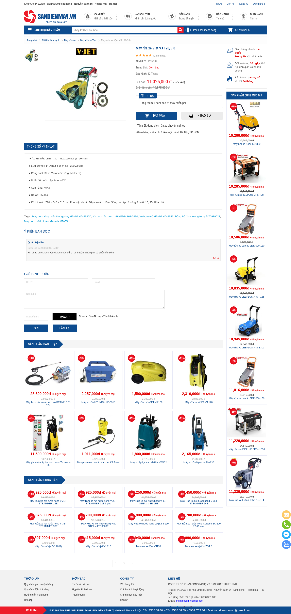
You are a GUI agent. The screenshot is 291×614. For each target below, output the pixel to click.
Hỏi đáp (28, 600)
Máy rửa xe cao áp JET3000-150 (246, 398)
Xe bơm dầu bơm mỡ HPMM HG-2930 (115, 216)
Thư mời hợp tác (81, 584)
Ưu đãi (148, 96)
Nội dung (94, 299)
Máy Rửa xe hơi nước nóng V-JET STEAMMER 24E (198, 502)
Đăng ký (243, 3)
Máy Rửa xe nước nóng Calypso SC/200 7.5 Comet (199, 525)
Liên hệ (231, 3)
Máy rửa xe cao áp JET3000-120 (246, 245)
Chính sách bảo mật (131, 594)
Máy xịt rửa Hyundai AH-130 (198, 462)
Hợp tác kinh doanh (82, 589)
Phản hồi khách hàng (205, 30)
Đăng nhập (259, 3)
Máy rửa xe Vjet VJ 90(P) (48, 546)
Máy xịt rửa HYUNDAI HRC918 (98, 402)
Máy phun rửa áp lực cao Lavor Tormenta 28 (48, 464)
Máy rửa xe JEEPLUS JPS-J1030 (246, 449)
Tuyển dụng (78, 594)
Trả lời (216, 258)
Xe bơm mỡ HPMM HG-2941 (156, 216)
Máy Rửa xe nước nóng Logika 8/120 (149, 523)
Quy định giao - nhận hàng (38, 584)
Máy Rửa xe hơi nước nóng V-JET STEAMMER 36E (48, 525)
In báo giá (204, 115)
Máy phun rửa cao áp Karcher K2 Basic (98, 462)
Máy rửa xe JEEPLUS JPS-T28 (246, 194)
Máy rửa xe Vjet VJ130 (148, 546)
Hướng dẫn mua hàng (36, 594)
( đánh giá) (159, 55)
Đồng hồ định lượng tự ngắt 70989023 (197, 216)
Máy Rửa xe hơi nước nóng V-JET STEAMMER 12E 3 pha (98, 502)
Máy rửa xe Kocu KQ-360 (246, 144)
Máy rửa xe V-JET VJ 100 (148, 402)
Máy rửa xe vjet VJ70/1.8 (198, 546)
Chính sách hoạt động (132, 589)
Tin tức (218, 3)
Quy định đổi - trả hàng (36, 589)
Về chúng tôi (127, 584)
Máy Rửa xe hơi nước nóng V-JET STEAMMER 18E (148, 502)
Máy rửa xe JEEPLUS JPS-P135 (246, 296)
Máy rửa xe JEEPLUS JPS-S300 (246, 347)
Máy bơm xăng (41, 216)
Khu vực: (29, 3)
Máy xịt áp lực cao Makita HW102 (148, 462)
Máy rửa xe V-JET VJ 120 (198, 402)
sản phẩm (242, 30)
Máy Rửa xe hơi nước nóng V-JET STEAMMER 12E (48, 502)
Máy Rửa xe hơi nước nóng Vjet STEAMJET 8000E (98, 525)
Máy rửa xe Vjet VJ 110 (98, 546)
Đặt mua (159, 115)
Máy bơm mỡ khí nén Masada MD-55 (46, 221)
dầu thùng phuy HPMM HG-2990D (71, 216)
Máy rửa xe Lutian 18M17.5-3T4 (246, 500)
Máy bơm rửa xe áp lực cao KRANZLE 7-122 (48, 403)
